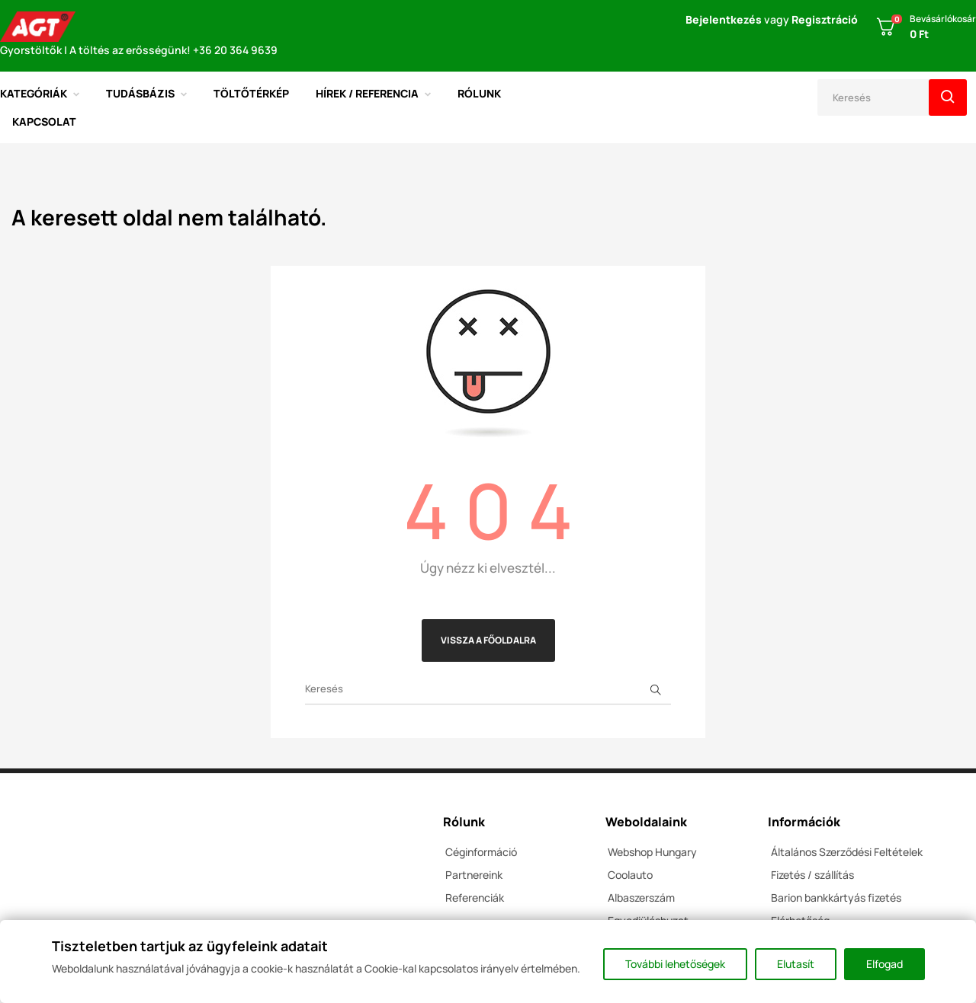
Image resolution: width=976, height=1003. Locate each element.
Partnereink (473, 874)
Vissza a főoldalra (488, 640)
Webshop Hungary (652, 852)
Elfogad (884, 964)
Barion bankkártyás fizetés (836, 897)
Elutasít (795, 964)
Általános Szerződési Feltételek (847, 852)
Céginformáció (481, 852)
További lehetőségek (675, 964)
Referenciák (474, 897)
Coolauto (630, 874)
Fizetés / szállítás (812, 874)
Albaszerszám (641, 897)
